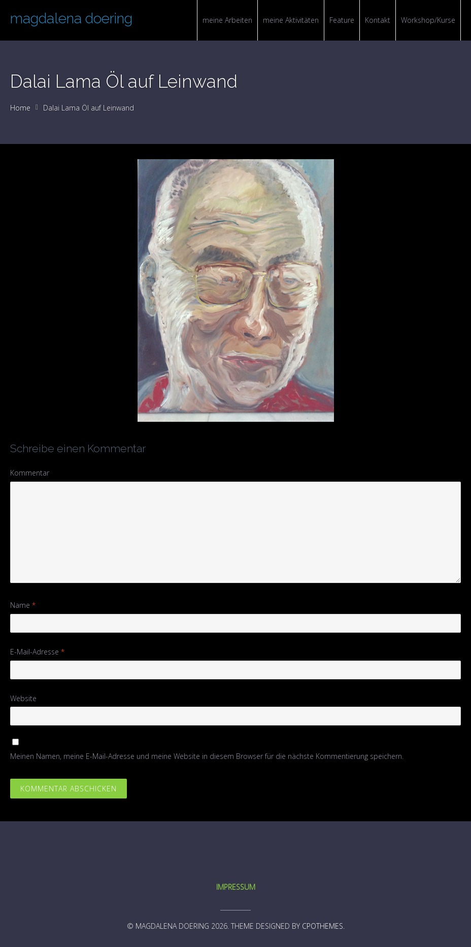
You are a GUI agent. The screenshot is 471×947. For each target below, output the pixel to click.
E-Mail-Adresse (37, 652)
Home (20, 108)
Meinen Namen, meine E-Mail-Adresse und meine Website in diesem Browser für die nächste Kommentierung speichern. (206, 756)
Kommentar (29, 473)
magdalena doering (71, 18)
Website (23, 698)
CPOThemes (322, 926)
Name (23, 605)
